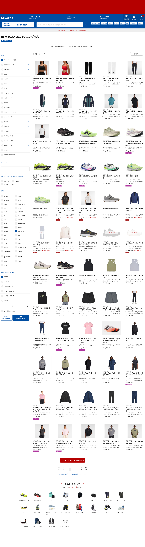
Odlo (19, 223)
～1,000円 (6, 267)
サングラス (6, 99)
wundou (20, 244)
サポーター (6, 123)
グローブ (6, 85)
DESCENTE (20, 200)
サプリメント (7, 118)
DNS (5, 204)
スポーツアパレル (8, 142)
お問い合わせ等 (104, 17)
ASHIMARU (7, 188)
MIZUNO (20, 215)
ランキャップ (133, 23)
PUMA (5, 231)
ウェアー (6, 71)
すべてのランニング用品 (10, 57)
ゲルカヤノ (104, 23)
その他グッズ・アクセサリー (11, 109)
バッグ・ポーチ (8, 95)
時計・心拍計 (7, 104)
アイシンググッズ (8, 133)
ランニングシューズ (9, 61)
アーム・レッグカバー (9, 90)
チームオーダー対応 (9, 175)
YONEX (5, 249)
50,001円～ (7, 285)
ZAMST (19, 249)
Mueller (6, 219)
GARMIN (20, 208)
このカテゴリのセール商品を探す (72, 460)
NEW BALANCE (7, 40)
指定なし (6, 262)
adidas (19, 184)
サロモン (140, 23)
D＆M (5, 200)
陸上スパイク (7, 66)
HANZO (110, 23)
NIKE (127, 23)
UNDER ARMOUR (8, 245)
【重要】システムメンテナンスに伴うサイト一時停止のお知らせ (72, 30)
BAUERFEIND (21, 192)
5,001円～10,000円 (9, 276)
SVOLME (122, 23)
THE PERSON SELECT (9, 152)
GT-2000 (116, 23)
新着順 (136, 54)
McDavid (6, 215)
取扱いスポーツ (34, 17)
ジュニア (17, 172)
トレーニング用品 (8, 137)
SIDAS (19, 231)
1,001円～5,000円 (8, 271)
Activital (6, 184)
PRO (19, 227)
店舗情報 (69, 17)
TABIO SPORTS (22, 235)
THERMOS (20, 239)
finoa (5, 208)
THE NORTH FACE (96, 23)
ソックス (6, 76)
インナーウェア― (8, 114)
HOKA (5, 211)
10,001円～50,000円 (9, 281)
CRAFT (5, 196)
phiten (5, 227)
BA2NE (5, 192)
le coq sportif (21, 211)
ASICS (19, 188)
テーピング (6, 128)
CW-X (19, 196)
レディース (6, 172)
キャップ (6, 80)
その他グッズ (7, 147)
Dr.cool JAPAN (21, 204)
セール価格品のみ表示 (9, 296)
